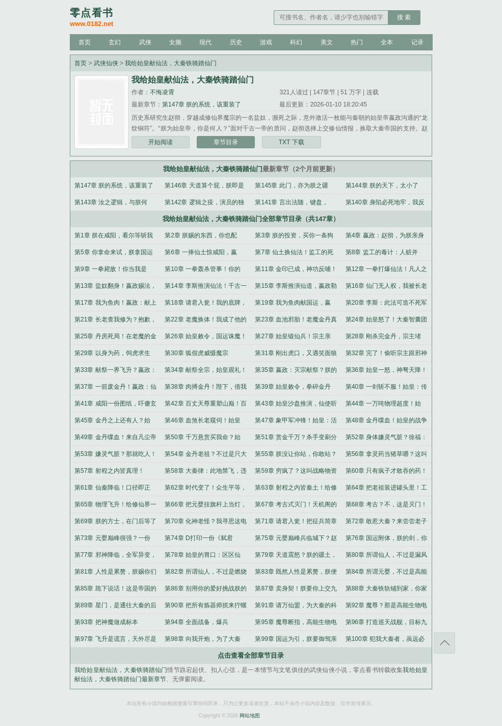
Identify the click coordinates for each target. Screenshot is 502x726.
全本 (387, 42)
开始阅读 (160, 142)
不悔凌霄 (162, 92)
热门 (357, 42)
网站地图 (250, 715)
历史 (236, 42)
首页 (84, 42)
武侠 (145, 42)
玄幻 (115, 42)
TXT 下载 (291, 142)
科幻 (296, 42)
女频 (175, 42)
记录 (417, 42)
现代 (205, 42)
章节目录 (226, 142)
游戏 (266, 42)
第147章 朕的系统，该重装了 (201, 104)
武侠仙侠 (106, 63)
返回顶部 (444, 643)
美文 (327, 42)
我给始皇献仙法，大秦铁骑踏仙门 (171, 63)
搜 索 (404, 17)
